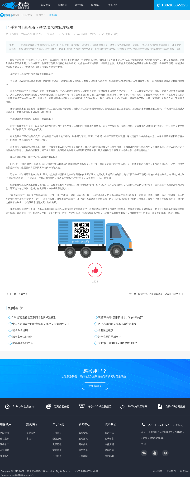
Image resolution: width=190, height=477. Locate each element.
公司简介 (57, 433)
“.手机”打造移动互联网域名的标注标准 (34, 317)
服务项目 (62, 5)
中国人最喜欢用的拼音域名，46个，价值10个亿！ (41, 324)
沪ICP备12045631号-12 (86, 471)
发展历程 (57, 444)
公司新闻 (83, 456)
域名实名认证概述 (22, 336)
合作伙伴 (57, 456)
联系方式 (109, 433)
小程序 (29, 438)
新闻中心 (8, 15)
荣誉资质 (57, 450)
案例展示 (95, 5)
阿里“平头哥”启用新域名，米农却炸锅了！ (122, 317)
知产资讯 (83, 450)
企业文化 (57, 438)
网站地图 (109, 456)
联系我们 (25, 15)
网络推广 (4, 444)
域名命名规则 (20, 330)
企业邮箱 (4, 450)
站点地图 (184, 471)
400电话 (4, 456)
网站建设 (4, 433)
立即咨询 (95, 386)
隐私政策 (109, 450)
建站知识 (83, 438)
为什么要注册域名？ (109, 336)
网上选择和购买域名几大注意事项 (117, 324)
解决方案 (79, 5)
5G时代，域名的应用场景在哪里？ (117, 343)
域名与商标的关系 (22, 343)
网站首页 (45, 5)
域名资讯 (53, 15)
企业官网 (30, 433)
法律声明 (109, 444)
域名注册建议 (105, 330)
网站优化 (83, 444)
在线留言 (109, 438)
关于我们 (112, 5)
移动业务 (4, 438)
